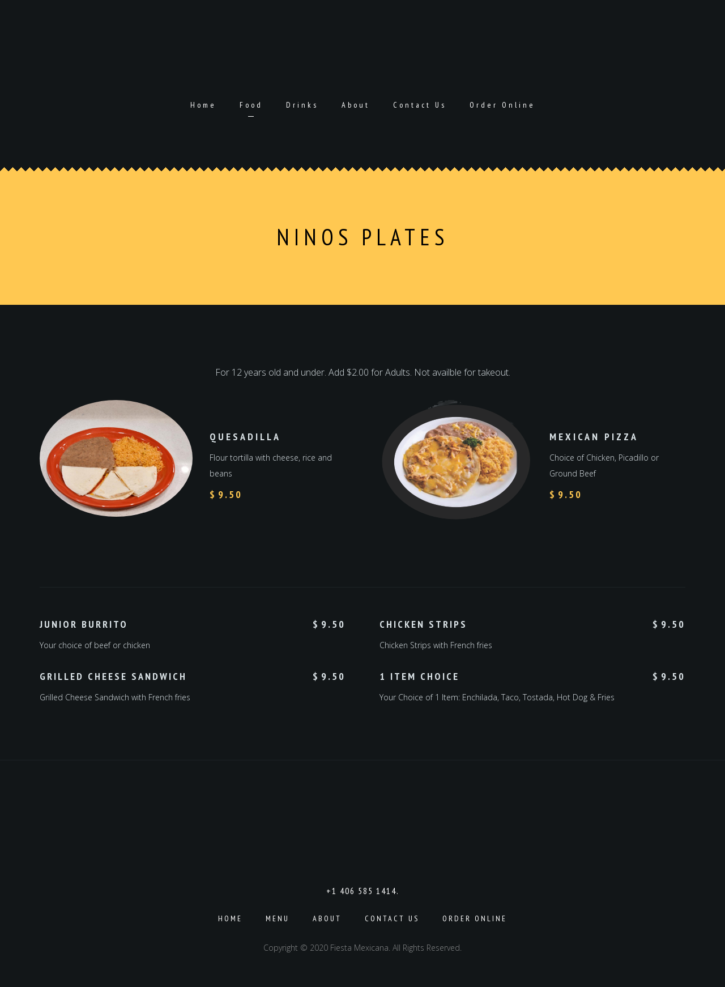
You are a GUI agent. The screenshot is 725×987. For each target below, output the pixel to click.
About (356, 105)
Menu (277, 918)
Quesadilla (245, 436)
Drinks (302, 105)
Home (203, 105)
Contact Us (419, 105)
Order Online (502, 105)
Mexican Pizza (593, 436)
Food (251, 105)
